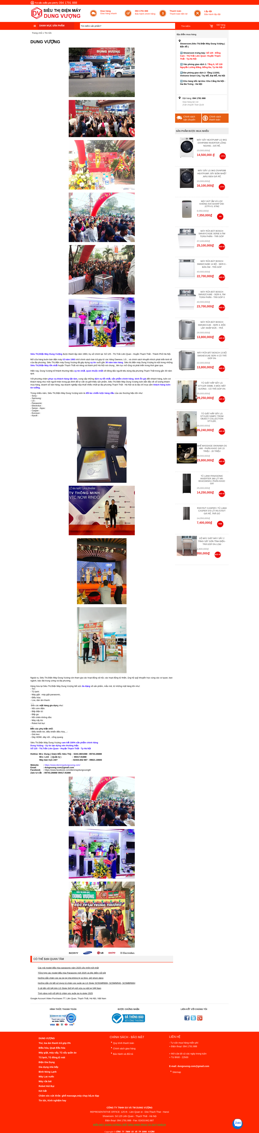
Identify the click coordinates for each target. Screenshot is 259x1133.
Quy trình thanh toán (122, 1042)
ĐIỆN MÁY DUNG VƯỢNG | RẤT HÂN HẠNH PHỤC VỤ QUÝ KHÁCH (129, 1124)
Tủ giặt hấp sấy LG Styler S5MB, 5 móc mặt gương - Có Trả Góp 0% (212, 386)
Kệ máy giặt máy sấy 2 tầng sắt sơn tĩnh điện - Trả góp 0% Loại (212, 541)
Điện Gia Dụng (47, 1062)
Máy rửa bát (45, 1081)
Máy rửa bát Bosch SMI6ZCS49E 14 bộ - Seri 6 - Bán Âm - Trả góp (212, 264)
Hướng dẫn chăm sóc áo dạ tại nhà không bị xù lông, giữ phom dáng (70, 978)
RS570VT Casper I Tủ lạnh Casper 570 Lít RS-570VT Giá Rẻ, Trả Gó (212, 511)
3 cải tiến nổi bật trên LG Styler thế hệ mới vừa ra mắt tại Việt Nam (69, 988)
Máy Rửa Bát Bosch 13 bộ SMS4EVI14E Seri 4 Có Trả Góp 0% (212, 355)
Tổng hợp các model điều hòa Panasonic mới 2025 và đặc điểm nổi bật (72, 973)
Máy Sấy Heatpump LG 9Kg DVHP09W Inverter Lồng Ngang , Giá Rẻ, (212, 143)
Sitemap (175, 1071)
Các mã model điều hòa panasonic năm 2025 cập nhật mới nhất (68, 968)
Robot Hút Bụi (46, 1086)
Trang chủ (37, 33)
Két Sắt (43, 1091)
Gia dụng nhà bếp (48, 1067)
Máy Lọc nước (46, 1076)
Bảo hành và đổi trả (121, 1053)
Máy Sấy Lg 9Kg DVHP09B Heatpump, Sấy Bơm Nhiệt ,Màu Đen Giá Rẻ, (211, 173)
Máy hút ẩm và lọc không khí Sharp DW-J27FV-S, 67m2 (212, 204)
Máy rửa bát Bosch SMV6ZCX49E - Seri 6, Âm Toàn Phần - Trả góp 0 (211, 294)
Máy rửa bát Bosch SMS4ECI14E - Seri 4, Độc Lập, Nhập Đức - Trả (212, 325)
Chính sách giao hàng (122, 1048)
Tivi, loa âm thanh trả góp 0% (55, 1043)
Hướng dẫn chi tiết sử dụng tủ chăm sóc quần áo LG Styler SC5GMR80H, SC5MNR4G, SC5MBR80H (86, 983)
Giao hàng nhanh (108, 12)
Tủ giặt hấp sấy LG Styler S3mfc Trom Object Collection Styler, (211, 417)
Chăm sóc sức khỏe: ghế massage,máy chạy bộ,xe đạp (69, 1095)
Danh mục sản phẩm (51, 25)
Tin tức (48, 33)
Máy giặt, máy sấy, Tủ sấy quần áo (57, 1052)
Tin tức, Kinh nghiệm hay (52, 1100)
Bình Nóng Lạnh (47, 1071)
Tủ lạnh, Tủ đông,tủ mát (52, 1057)
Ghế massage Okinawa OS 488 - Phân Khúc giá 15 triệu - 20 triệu (212, 448)
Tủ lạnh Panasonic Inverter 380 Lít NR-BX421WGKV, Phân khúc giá (212, 480)
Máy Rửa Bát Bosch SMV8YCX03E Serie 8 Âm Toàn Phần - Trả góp (212, 234)
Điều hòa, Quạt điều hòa (52, 1048)
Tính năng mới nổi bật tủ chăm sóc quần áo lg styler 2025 (65, 993)
